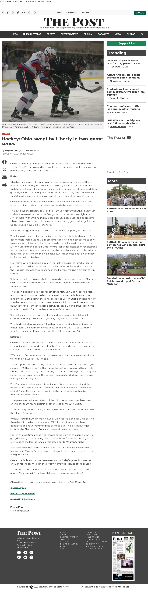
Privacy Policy (94, 548)
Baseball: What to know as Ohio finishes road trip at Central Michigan (126, 281)
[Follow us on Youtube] (25, 557)
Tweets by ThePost (118, 172)
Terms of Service (95, 546)
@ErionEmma (18, 488)
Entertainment (69, 34)
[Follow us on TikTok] (19, 557)
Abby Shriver (116, 81)
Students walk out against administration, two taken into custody (126, 92)
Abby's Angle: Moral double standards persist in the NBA (124, 76)
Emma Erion (32, 150)
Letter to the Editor (97, 541)
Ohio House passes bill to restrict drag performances (124, 62)
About (59, 13)
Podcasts (103, 34)
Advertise (71, 13)
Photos (131, 34)
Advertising (92, 537)
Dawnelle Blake (117, 98)
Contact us (92, 534)
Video (118, 34)
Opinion (88, 34)
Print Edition (122, 532)
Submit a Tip (92, 544)
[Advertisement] (126, 331)
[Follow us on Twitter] (19, 552)
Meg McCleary (13, 150)
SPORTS (6, 134)
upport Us (126, 43)
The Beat (64, 541)
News (15, 34)
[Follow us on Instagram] (31, 552)
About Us (91, 532)
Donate (140, 13)
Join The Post (93, 539)
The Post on (119, 137)
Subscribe (84, 13)
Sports (51, 34)
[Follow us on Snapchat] (31, 557)
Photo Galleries (69, 544)
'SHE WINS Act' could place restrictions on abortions (123, 122)
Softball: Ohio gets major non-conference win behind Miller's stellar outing (126, 245)
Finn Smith (115, 67)
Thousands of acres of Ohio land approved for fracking (124, 107)
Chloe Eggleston (56, 127)
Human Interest (32, 34)
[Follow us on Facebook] (25, 552)
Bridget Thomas (118, 127)
